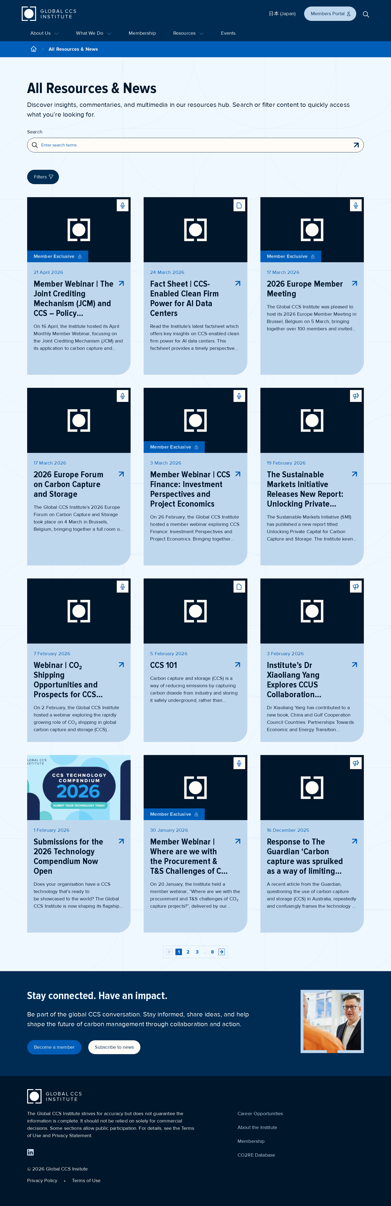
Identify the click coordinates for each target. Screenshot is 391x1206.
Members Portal (331, 14)
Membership (142, 33)
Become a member (54, 1047)
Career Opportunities (260, 1114)
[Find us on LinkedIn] (30, 1152)
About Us (44, 33)
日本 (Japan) (282, 14)
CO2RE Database (256, 1155)
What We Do (93, 33)
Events (228, 33)
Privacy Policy (42, 1180)
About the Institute (257, 1127)
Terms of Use (86, 1180)
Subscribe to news (114, 1047)
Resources (188, 33)
